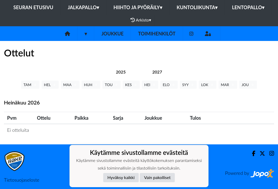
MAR (228, 84)
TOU (111, 84)
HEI (150, 84)
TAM (30, 84)
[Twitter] (260, 153)
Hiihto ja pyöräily (137, 7)
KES (131, 84)
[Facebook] (251, 153)
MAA (70, 84)
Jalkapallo (83, 7)
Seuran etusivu (33, 7)
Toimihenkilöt (156, 33)
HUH (91, 84)
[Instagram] (191, 33)
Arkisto (141, 20)
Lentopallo (248, 7)
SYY (188, 84)
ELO (169, 84)
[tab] (121, 71)
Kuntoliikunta (197, 7)
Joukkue (112, 33)
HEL (50, 84)
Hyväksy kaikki (121, 177)
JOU (248, 84)
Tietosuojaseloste (21, 180)
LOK (207, 84)
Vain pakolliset (157, 177)
